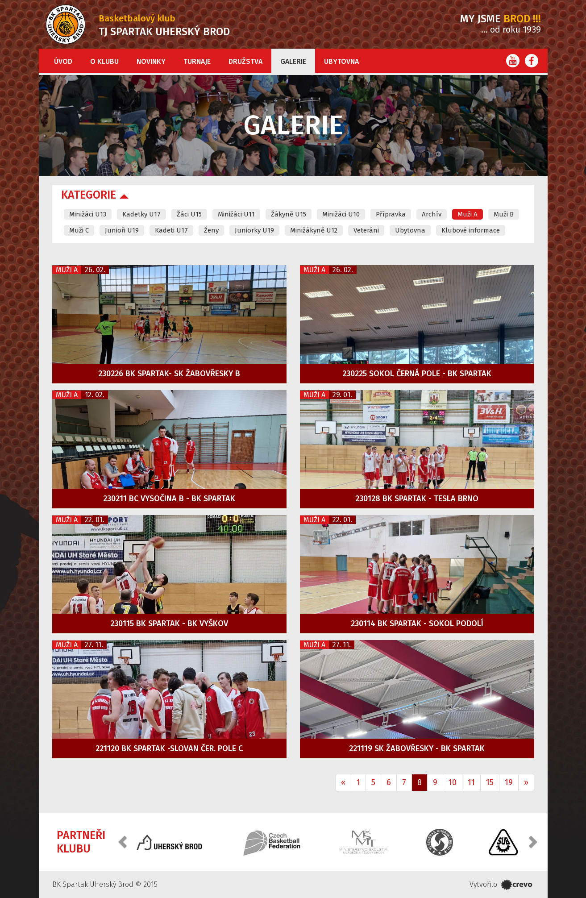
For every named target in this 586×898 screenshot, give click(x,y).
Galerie (293, 61)
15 (490, 782)
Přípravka (391, 214)
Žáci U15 (189, 214)
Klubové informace (470, 230)
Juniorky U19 (254, 230)
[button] (123, 841)
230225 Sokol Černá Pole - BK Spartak (416, 373)
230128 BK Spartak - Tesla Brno (416, 498)
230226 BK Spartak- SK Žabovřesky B (169, 373)
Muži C (79, 230)
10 (453, 782)
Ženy (211, 230)
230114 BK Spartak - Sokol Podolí (417, 623)
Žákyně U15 (288, 214)
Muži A (467, 214)
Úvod (63, 61)
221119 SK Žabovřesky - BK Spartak (417, 748)
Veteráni (366, 230)
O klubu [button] (104, 61)
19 (509, 782)
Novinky (151, 61)
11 (471, 782)
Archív (431, 214)
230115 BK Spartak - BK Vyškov (169, 623)
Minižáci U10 (341, 214)
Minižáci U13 (87, 214)
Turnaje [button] (197, 61)
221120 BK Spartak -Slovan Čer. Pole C (169, 748)
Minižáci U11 (236, 214)
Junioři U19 (122, 230)
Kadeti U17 (171, 230)
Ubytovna (341, 61)
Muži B (504, 214)
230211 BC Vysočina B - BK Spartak (169, 498)
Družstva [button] (245, 61)
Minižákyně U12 (313, 230)
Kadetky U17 (141, 214)
